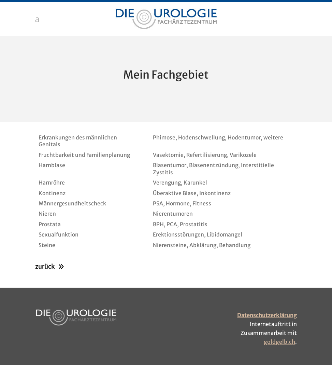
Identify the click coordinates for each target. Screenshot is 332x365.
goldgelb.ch (279, 341)
